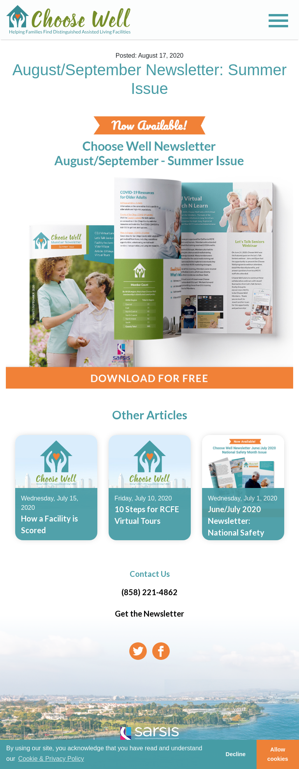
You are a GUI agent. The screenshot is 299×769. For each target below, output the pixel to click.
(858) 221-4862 (149, 592)
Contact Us (150, 573)
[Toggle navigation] (278, 20)
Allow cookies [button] (277, 754)
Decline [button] (235, 754)
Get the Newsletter (149, 613)
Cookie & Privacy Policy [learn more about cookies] (51, 758)
